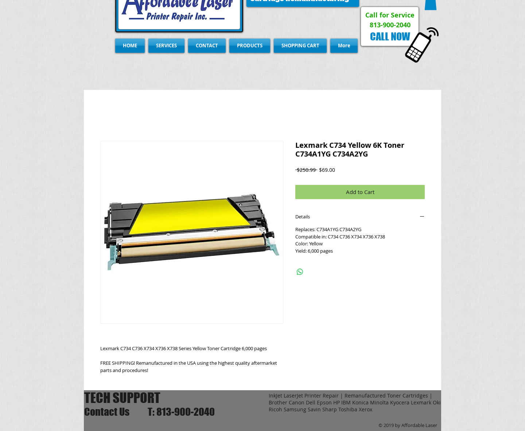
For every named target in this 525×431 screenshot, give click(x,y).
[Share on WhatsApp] (300, 272)
